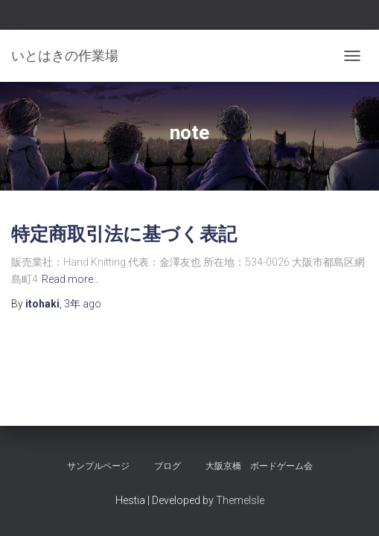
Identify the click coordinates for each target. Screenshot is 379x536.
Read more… (71, 279)
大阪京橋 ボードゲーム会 (259, 466)
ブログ (167, 466)
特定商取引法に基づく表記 (124, 233)
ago (82, 304)
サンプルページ (98, 466)
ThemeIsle (240, 500)
